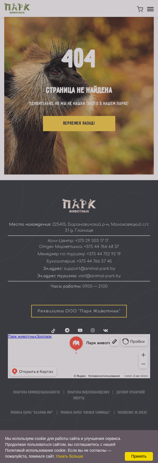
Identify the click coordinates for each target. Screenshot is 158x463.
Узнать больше (69, 456)
